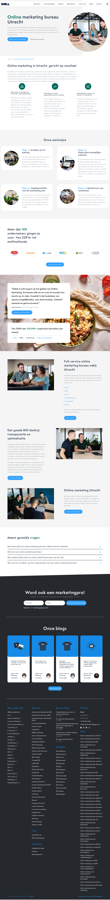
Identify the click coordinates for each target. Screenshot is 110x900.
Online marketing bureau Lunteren (90, 761)
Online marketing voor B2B (88, 860)
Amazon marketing (13, 718)
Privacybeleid (98, 896)
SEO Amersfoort (61, 754)
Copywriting (11, 727)
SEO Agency (60, 791)
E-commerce (11, 730)
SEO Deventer (60, 763)
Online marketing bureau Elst (89, 772)
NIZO (21, 338)
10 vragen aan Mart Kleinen (64, 739)
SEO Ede (58, 766)
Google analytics (37, 791)
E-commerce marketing (39, 809)
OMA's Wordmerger (38, 838)
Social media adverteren (39, 736)
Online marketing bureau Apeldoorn (91, 798)
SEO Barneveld (60, 760)
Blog (91, 4)
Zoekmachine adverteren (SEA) (41, 715)
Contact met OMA (15, 478)
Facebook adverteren (38, 782)
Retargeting (35, 766)
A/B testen (35, 794)
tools (66, 79)
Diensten (37, 4)
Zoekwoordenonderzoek (39, 751)
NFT (8, 752)
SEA (66, 391)
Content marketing (13, 721)
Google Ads (35, 772)
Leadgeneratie (36, 812)
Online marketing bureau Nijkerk (90, 801)
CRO (67, 394)
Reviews (10, 764)
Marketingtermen (37, 854)
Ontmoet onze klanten (55, 264)
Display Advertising (37, 769)
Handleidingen (11, 743)
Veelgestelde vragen (38, 848)
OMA (9, 755)
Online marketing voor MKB (89, 864)
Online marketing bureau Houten (90, 882)
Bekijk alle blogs (55, 688)
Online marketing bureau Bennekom (91, 775)
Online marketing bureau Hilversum (91, 813)
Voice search (11, 777)
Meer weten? (70, 418)
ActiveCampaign (37, 822)
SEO (66, 388)
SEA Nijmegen (60, 794)
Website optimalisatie (38, 748)
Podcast (9, 758)
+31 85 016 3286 (85, 721)
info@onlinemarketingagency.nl (90, 724)
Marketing (10, 749)
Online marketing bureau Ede (89, 742)
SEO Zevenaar (60, 782)
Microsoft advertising (38, 797)
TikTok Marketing (37, 745)
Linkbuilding (11, 746)
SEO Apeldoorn (61, 751)
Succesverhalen (49, 4)
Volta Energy (30, 338)
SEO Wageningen (61, 779)
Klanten (61, 4)
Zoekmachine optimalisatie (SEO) (42, 712)
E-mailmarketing (70, 398)
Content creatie (36, 726)
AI (8, 715)
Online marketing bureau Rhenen (90, 844)
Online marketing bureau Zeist (89, 795)
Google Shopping (37, 775)
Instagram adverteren (38, 803)
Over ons (82, 4)
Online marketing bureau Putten (90, 831)
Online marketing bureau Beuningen (91, 885)
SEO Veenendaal (61, 776)
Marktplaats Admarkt (38, 742)
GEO (67, 405)
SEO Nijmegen (60, 770)
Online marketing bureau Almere (90, 828)
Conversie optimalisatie (14, 724)
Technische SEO (37, 754)
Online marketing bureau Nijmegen (91, 807)
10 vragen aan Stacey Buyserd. (65, 719)
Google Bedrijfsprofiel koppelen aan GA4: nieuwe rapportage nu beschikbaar (67, 726)
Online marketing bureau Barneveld (91, 764)
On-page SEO (36, 760)
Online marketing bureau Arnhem (90, 736)
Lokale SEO (35, 763)
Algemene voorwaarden (86, 896)
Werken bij (71, 4)
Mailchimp (35, 818)
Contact (99, 4)
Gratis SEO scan (37, 835)
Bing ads (34, 800)
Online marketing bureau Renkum (90, 779)
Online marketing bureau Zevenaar (91, 750)
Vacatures (35, 851)
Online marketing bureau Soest (89, 792)
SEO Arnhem (60, 757)
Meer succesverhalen (43, 338)
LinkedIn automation (38, 815)
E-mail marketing (12, 734)
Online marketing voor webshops (90, 847)
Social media (69, 401)
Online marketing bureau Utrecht (90, 810)
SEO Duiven (59, 785)
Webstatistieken (12, 783)
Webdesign (10, 780)
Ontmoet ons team (36, 39)
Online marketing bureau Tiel (89, 820)
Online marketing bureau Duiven (90, 739)
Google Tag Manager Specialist (41, 785)
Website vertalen (37, 825)
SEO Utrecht (60, 773)
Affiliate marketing (13, 712)
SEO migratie (36, 757)
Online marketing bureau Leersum (90, 758)
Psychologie (11, 761)
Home (9, 59)
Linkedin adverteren (38, 806)
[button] (107, 4)
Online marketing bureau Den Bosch (91, 816)
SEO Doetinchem (61, 788)
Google (9, 740)
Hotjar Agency (36, 779)
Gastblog (10, 737)
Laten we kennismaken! (73, 512)
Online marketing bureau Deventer (91, 804)
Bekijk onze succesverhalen (18, 39)
